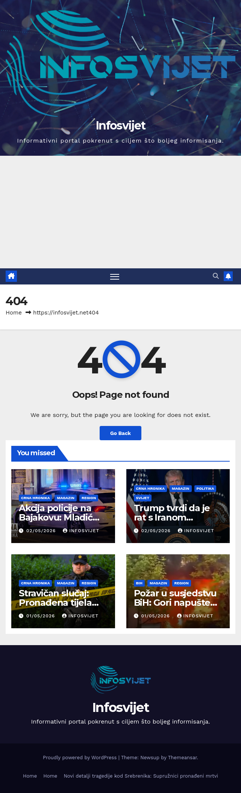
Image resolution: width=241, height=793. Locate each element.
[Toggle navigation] (114, 276)
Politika (205, 488)
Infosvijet (120, 125)
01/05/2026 (41, 615)
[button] (216, 276)
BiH (139, 583)
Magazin (65, 498)
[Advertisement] (120, 212)
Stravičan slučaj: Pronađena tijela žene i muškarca (55, 602)
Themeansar (182, 757)
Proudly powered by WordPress (80, 757)
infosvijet (81, 530)
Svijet (142, 498)
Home (14, 312)
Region (89, 498)
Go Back (120, 433)
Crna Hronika (35, 498)
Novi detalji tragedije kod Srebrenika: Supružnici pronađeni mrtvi (141, 776)
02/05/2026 (42, 530)
